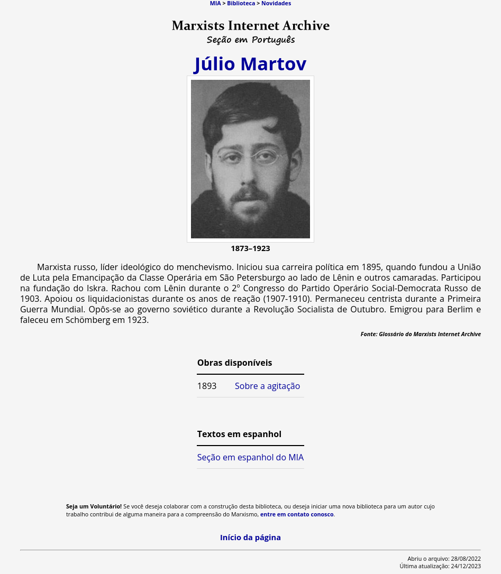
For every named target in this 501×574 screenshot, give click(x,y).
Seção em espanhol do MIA (250, 457)
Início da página (250, 537)
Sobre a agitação (267, 386)
